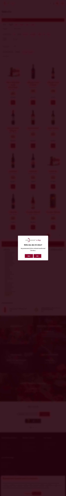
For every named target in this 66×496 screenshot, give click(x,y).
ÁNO (29, 256)
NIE (37, 256)
